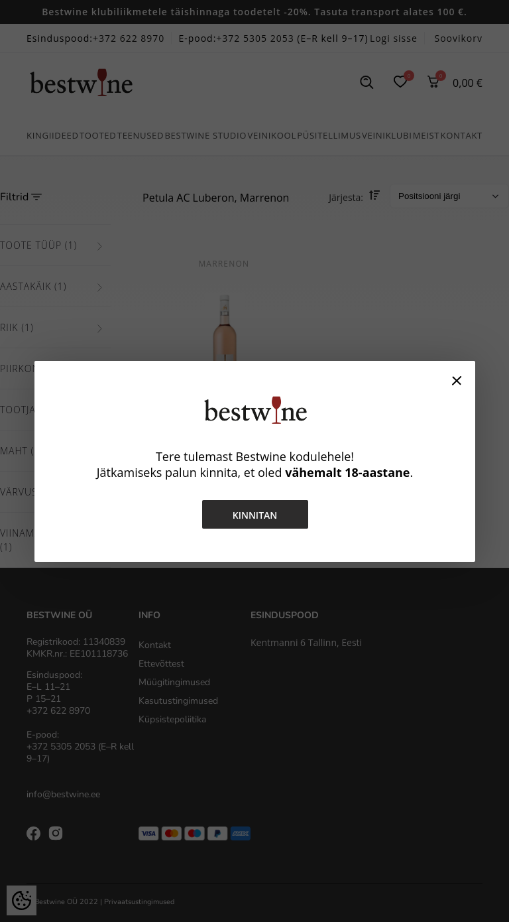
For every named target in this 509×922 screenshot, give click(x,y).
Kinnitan (254, 515)
